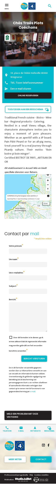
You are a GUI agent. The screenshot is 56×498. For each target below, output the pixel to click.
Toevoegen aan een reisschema (25, 109)
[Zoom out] (48, 185)
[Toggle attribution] (48, 196)
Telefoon (7, 436)
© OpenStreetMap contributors (25, 199)
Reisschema (49, 436)
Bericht (12, 299)
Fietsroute (35, 436)
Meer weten (15, 464)
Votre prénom (15, 246)
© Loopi (37, 199)
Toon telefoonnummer (29, 83)
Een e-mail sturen (20, 89)
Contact (41, 464)
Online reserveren (28, 95)
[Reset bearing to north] (48, 189)
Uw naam (13, 259)
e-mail (32, 396)
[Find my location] (48, 174)
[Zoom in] (48, 180)
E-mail (21, 436)
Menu (6, 6)
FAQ (31, 480)
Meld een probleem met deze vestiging (22, 421)
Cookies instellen (41, 480)
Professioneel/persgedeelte (16, 480)
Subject (12, 286)
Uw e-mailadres (16, 272)
